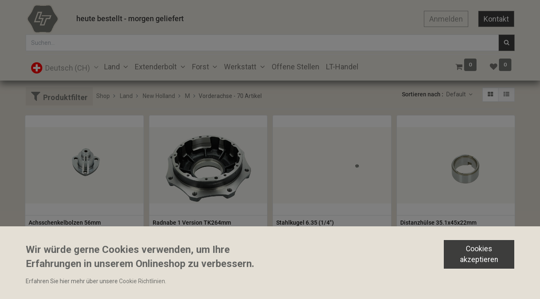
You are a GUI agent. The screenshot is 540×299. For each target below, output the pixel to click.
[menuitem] (295, 66)
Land (126, 96)
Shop (103, 96)
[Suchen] (507, 42)
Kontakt (496, 19)
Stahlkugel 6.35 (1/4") (305, 222)
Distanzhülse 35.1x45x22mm (438, 222)
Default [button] (456, 94)
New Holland (159, 96)
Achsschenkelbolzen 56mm (65, 222)
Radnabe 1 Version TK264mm (192, 222)
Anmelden (446, 19)
